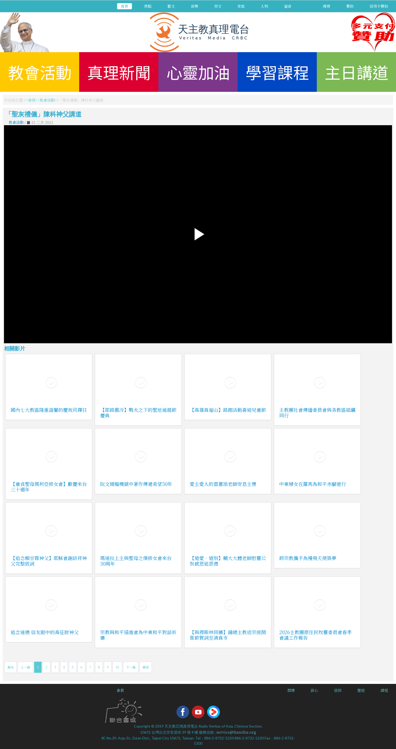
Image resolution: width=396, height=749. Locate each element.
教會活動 (40, 71)
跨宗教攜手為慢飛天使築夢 (307, 557)
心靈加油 (198, 71)
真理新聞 (119, 71)
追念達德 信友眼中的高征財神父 (45, 632)
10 (117, 667)
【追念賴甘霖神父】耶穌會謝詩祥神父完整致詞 (49, 560)
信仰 (337, 690)
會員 (120, 690)
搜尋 (326, 6)
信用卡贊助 (379, 6)
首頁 (124, 6)
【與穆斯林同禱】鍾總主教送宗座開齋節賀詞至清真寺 (228, 635)
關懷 (291, 690)
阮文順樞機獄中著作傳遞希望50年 (136, 483)
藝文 (171, 6)
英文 (217, 6)
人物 (264, 6)
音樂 (194, 6)
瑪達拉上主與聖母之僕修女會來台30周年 (136, 560)
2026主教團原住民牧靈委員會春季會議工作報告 (315, 635)
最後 (146, 667)
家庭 (241, 6)
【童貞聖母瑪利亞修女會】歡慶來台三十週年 (49, 486)
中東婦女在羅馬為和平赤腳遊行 (312, 483)
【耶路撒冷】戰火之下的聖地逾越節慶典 (138, 412)
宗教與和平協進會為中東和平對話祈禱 (138, 635)
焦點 (148, 6)
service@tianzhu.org (236, 732)
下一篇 (131, 667)
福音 (287, 6)
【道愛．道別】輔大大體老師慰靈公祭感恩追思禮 (228, 560)
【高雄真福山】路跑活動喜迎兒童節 (228, 409)
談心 (314, 690)
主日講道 (356, 71)
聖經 (361, 690)
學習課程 (277, 71)
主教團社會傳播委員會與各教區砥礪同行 (317, 412)
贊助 (350, 6)
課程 (384, 690)
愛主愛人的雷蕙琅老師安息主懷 (223, 483)
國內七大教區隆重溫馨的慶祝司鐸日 (49, 409)
